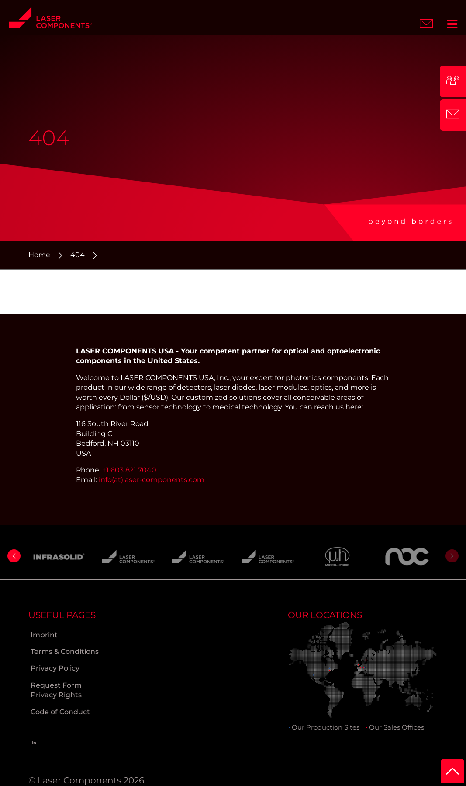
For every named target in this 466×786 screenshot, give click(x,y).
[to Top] (452, 771)
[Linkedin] (34, 742)
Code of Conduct (60, 712)
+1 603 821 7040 (129, 470)
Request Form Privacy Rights (56, 690)
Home (39, 255)
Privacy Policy (55, 668)
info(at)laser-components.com (151, 479)
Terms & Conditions (65, 651)
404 (77, 255)
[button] (14, 555)
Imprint (44, 635)
